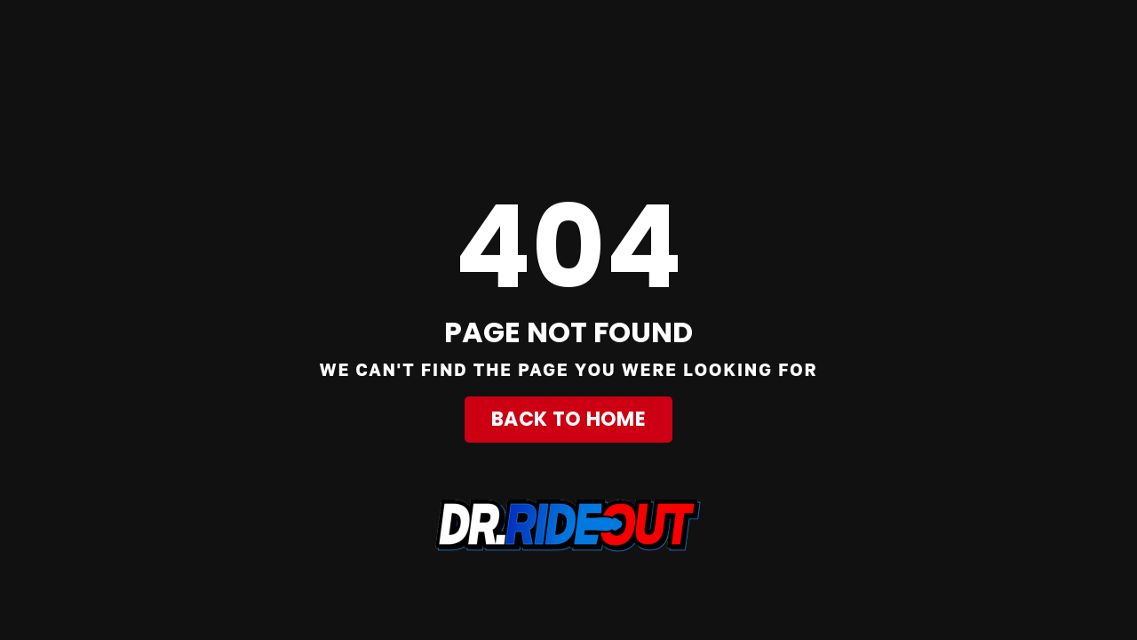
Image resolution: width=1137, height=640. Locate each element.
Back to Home (568, 419)
